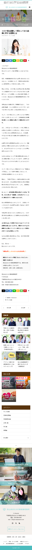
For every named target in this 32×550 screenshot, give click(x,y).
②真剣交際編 (7, 415)
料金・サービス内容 (13, 541)
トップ (5, 541)
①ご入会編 (12, 35)
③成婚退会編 (7, 419)
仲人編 (5, 426)
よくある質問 (20, 543)
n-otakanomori (13, 297)
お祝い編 (5, 422)
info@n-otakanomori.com (12, 284)
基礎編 (5, 430)
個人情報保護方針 (10, 543)
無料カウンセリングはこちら (16, 529)
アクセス (27, 543)
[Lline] (14, 60)
